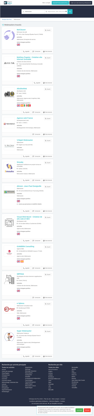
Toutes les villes (53, 377)
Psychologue (28, 390)
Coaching (4, 386)
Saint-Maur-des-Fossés (78, 390)
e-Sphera (23, 313)
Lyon (49, 397)
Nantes (74, 379)
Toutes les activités (8, 377)
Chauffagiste (5, 383)
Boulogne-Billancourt (54, 388)
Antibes (50, 384)
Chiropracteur (6, 384)
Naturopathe (28, 382)
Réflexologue (28, 393)
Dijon (49, 392)
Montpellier (75, 377)
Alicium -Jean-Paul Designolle (31, 190)
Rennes (74, 388)
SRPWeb (22, 284)
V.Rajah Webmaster (27, 143)
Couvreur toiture (6, 390)
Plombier (27, 386)
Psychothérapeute (30, 392)
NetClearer (23, 30)
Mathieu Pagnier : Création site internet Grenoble (30, 60)
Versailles (74, 397)
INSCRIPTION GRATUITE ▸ (60, 3)
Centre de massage (7, 381)
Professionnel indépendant (32, 388)
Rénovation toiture (30, 395)
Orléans (74, 382)
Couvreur (4, 388)
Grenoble (51, 394)
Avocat (4, 379)
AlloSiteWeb (24, 90)
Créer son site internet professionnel (81, 3)
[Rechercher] (70, 11)
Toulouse (74, 393)
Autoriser (79, 410)
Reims (73, 386)
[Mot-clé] (32, 11)
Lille (49, 396)
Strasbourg (75, 392)
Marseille (50, 399)
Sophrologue (28, 397)
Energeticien (5, 397)
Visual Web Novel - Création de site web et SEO (30, 226)
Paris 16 (74, 384)
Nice (73, 381)
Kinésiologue (5, 401)
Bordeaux (51, 386)
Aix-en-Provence (53, 379)
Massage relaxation (30, 381)
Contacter (36, 53)
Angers (50, 381)
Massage (27, 379)
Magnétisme (28, 377)
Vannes (74, 395)
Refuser (87, 410)
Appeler (26, 53)
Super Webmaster (26, 341)
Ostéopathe (28, 384)
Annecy (50, 383)
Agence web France (27, 120)
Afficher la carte (74, 50)
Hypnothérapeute (7, 399)
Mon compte (46, 3)
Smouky (22, 166)
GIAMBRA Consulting (28, 254)
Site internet (47, 53)
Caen (49, 390)
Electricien (5, 396)
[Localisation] (56, 11)
